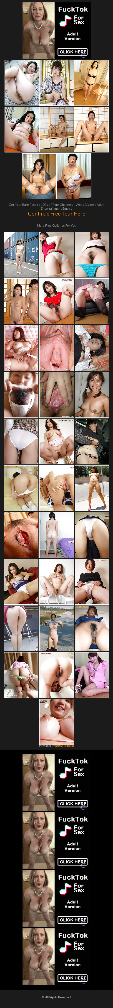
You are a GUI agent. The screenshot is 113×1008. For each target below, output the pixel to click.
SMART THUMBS (64, 746)
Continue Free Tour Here (56, 213)
